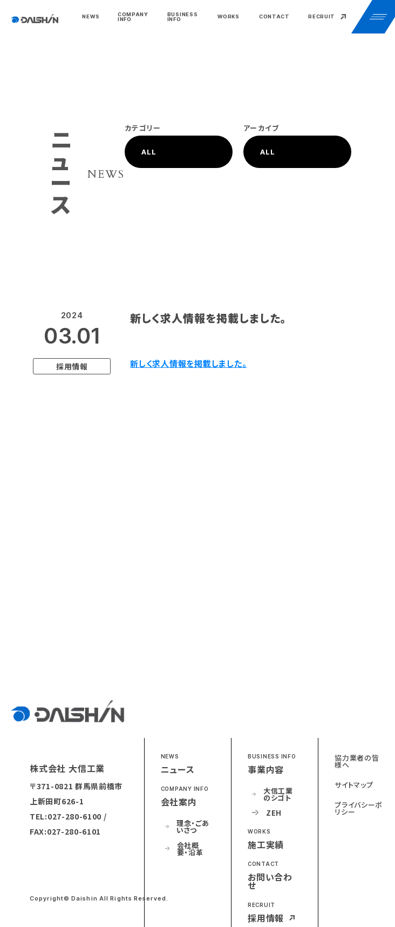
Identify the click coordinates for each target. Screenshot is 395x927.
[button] (134, 17)
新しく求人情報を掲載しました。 (188, 363)
